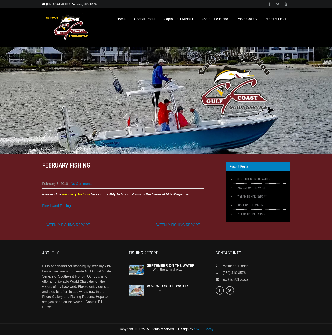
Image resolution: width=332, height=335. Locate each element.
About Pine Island (215, 19)
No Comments (81, 184)
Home (121, 19)
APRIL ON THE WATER (250, 205)
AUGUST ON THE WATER (251, 188)
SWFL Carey (203, 329)
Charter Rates (144, 19)
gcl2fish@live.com (56, 4)
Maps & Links (276, 19)
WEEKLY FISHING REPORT (66, 225)
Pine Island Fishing (56, 206)
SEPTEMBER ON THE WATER (254, 179)
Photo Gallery (247, 19)
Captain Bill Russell (178, 19)
